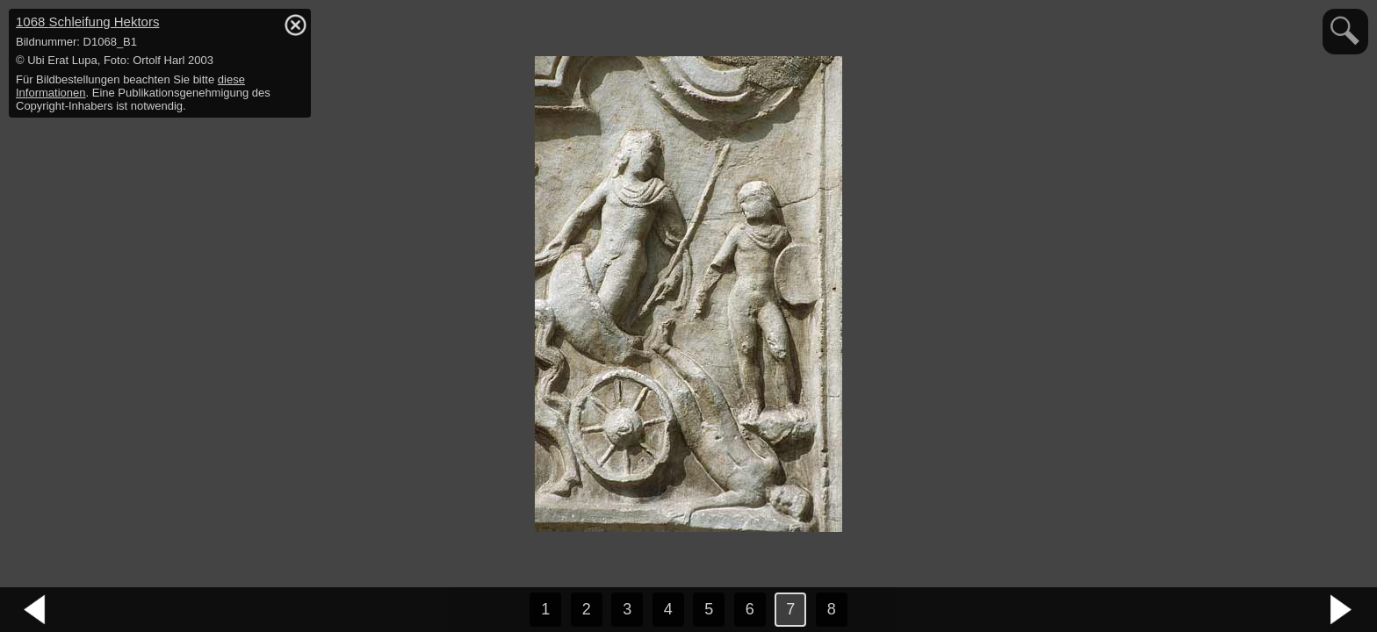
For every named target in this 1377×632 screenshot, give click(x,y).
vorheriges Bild (35, 610)
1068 (87, 21)
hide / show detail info (295, 24)
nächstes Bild (1342, 610)
